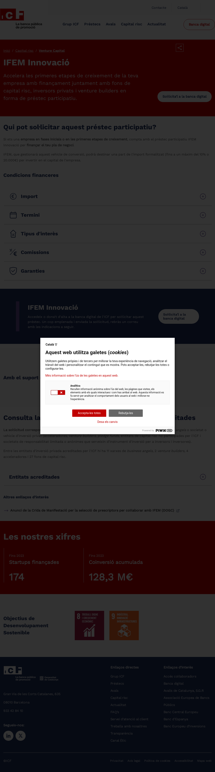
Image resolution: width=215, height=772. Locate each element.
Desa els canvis (107, 422)
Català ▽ (51, 344)
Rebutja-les (125, 413)
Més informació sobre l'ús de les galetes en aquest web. (81, 375)
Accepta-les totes (89, 413)
